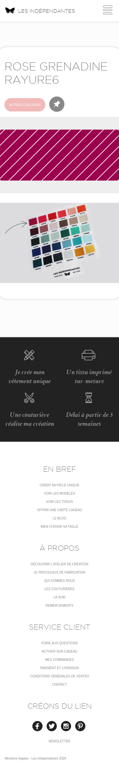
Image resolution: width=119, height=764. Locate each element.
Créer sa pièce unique (59, 485)
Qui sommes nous (59, 580)
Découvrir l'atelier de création (60, 564)
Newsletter (59, 741)
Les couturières (59, 589)
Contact (59, 684)
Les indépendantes (40, 10)
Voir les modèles (59, 493)
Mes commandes (59, 659)
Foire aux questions (59, 643)
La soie (59, 597)
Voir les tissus (59, 501)
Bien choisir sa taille (59, 526)
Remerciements (60, 605)
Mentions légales (17, 758)
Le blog (59, 518)
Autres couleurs (25, 105)
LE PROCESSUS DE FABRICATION (59, 572)
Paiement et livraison (59, 668)
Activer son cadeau (59, 651)
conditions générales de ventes (59, 676)
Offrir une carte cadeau (59, 510)
